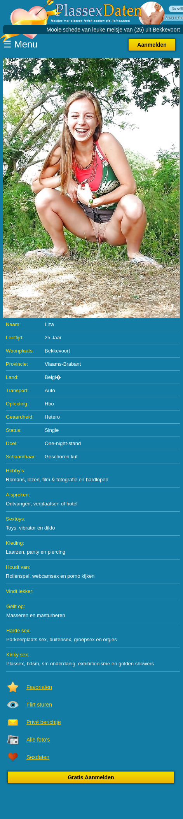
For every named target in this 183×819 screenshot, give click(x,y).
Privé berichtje (43, 722)
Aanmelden (151, 45)
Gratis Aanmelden (91, 777)
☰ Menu (20, 44)
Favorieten (39, 687)
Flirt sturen (39, 704)
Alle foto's (38, 740)
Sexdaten (37, 757)
